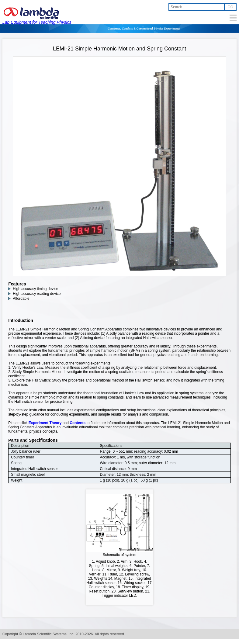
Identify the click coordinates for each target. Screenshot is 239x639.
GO (230, 7)
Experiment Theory (45, 423)
